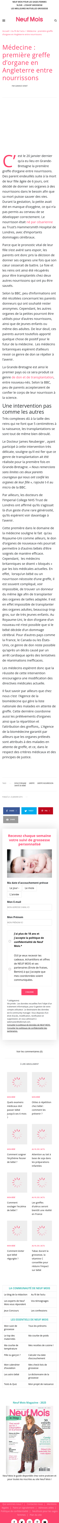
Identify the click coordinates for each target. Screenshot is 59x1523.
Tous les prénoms (37, 1325)
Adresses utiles (46, 1507)
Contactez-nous (35, 1504)
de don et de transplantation (32, 377)
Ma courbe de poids (38, 1335)
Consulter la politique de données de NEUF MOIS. (29, 1025)
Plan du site (36, 1514)
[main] (29, 765)
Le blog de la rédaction (15, 1294)
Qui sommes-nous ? (13, 1504)
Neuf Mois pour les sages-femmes (29, 1)
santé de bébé (20, 785)
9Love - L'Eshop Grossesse (29, 5)
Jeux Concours (11, 1310)
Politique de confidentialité (14, 1511)
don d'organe (20, 783)
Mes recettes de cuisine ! (40, 1345)
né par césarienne (39, 222)
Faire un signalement (23, 1507)
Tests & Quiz (10, 1384)
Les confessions (39, 1310)
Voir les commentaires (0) (29, 1051)
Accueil (5, 31)
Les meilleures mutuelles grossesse (29, 8)
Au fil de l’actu (38, 1294)
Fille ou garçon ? (12, 1354)
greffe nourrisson (45, 783)
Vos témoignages (40, 1300)
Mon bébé (11, 1097)
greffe (31, 783)
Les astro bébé (11, 1374)
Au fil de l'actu (18, 31)
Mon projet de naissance (40, 1384)
